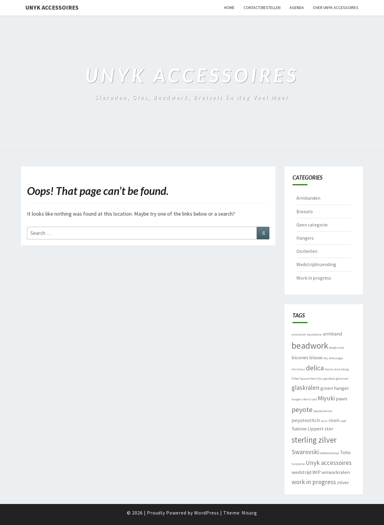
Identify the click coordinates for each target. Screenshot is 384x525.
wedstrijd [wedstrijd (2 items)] (301, 472)
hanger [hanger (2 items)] (341, 388)
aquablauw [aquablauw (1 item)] (314, 334)
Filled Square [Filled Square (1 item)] (300, 379)
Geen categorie (312, 225)
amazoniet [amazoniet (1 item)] (299, 334)
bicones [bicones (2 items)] (300, 357)
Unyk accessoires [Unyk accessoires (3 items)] (329, 463)
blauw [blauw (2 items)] (315, 357)
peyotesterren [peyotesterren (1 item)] (323, 411)
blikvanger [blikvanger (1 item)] (336, 358)
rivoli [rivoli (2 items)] (333, 420)
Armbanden (308, 198)
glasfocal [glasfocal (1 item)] (329, 379)
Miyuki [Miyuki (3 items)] (326, 398)
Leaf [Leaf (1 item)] (314, 399)
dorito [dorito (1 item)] (329, 369)
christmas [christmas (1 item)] (298, 369)
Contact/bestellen (262, 7)
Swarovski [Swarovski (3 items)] (305, 452)
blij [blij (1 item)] (325, 358)
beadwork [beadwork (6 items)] (310, 345)
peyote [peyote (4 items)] (302, 409)
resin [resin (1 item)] (324, 421)
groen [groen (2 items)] (326, 388)
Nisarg (249, 513)
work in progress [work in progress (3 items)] (314, 482)
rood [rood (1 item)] (343, 421)
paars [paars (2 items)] (341, 398)
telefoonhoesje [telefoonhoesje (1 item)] (329, 453)
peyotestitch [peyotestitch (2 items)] (306, 420)
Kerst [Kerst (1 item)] (306, 399)
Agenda (297, 7)
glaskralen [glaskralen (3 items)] (306, 388)
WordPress (206, 513)
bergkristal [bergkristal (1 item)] (336, 348)
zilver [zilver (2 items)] (343, 482)
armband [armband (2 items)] (332, 333)
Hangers (305, 238)
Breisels (304, 211)
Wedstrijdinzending (316, 264)
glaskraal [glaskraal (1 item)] (342, 379)
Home (229, 7)
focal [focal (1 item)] (313, 379)
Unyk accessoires (52, 7)
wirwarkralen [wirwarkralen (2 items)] (336, 472)
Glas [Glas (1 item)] (320, 379)
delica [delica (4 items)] (315, 367)
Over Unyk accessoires (335, 7)
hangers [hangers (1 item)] (297, 399)
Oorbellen (306, 251)
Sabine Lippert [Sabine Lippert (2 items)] (308, 428)
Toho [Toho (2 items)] (345, 452)
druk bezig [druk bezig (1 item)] (341, 369)
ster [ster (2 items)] (329, 428)
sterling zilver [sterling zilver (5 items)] (314, 440)
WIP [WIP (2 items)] (316, 472)
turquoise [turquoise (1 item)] (298, 464)
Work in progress (313, 278)
